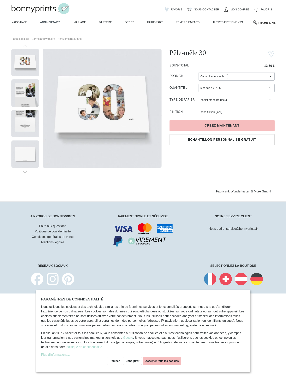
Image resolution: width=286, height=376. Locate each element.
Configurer (133, 360)
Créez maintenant (222, 125)
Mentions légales (52, 242)
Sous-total (180, 65)
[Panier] (263, 9)
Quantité (178, 87)
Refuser (115, 360)
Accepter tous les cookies (162, 360)
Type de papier (183, 99)
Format (176, 75)
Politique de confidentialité (53, 231)
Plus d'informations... (55, 354)
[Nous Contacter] (203, 9)
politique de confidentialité (84, 347)
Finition (177, 111)
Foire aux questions (52, 226)
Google (128, 337)
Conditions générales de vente (53, 236)
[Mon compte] (237, 9)
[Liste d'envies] (173, 9)
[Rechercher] (265, 23)
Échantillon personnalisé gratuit (222, 139)
